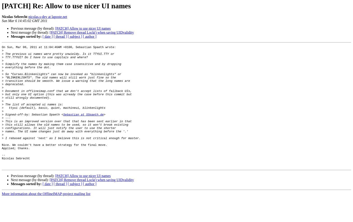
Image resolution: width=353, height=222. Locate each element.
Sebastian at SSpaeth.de (83, 129)
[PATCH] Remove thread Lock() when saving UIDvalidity (92, 32)
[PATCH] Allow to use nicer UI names (83, 28)
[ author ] (90, 36)
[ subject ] (75, 36)
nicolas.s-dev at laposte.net (47, 17)
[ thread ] (60, 36)
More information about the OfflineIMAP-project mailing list (46, 218)
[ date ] (48, 36)
